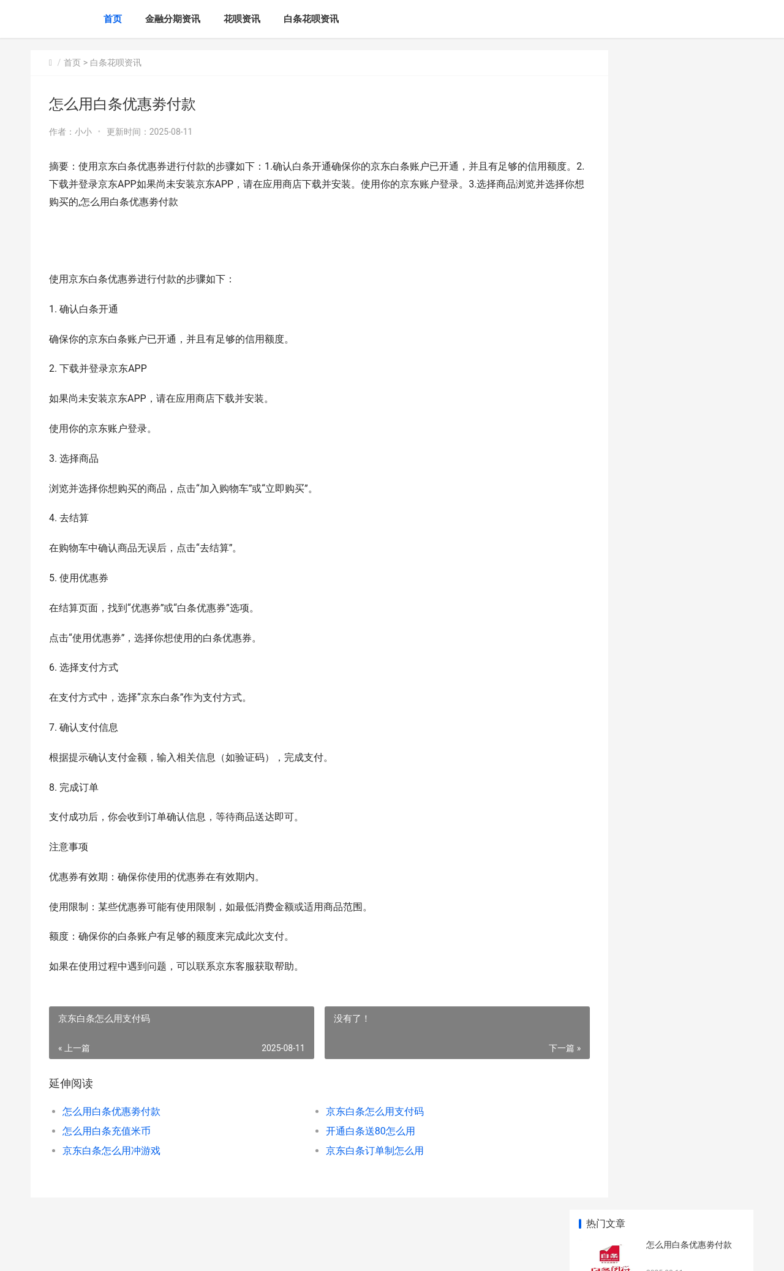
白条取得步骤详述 (680, 789)
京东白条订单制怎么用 (349, 1150)
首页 (113, 19)
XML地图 (251, 1251)
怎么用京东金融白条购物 (693, 557)
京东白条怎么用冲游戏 (111, 1150)
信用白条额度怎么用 (684, 837)
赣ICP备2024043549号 (197, 1251)
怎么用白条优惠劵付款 (111, 1111)
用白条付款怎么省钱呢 (689, 509)
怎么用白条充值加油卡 (689, 742)
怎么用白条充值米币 (106, 1131)
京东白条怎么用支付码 (349, 1111)
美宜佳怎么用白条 (680, 366)
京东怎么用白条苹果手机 (693, 604)
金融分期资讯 (172, 19)
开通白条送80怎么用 (345, 1131)
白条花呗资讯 (311, 19)
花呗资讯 (242, 19)
